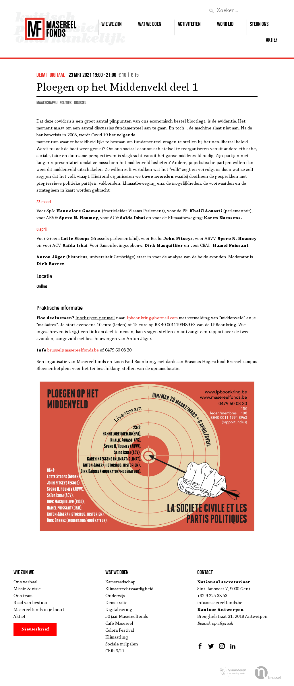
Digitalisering (118, 609)
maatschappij (46, 102)
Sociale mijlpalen (121, 644)
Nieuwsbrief (35, 629)
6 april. (41, 229)
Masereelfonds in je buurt (38, 609)
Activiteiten (189, 24)
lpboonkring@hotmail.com (152, 318)
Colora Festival (119, 630)
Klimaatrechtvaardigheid (129, 589)
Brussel (80, 102)
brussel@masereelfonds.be (73, 350)
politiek (66, 102)
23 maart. (44, 202)
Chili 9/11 (114, 651)
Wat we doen (149, 24)
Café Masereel (119, 623)
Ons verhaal (25, 582)
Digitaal (57, 75)
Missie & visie (27, 589)
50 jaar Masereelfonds (126, 616)
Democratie (116, 603)
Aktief (272, 40)
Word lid (225, 24)
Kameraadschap (120, 582)
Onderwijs (115, 596)
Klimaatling (116, 637)
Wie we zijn (111, 24)
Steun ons (259, 24)
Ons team (22, 596)
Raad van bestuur (30, 603)
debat (41, 75)
